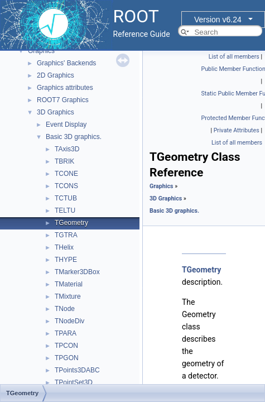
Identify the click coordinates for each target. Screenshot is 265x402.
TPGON (67, 358)
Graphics (41, 51)
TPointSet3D (74, 382)
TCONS (66, 186)
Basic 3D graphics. (74, 137)
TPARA (65, 333)
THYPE (66, 260)
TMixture (68, 296)
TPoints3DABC (77, 370)
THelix (64, 247)
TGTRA (66, 235)
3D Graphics (55, 112)
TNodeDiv (69, 321)
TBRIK (64, 161)
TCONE (66, 174)
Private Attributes (236, 130)
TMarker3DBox (77, 272)
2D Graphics (55, 75)
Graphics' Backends (66, 63)
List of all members (234, 56)
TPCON (66, 346)
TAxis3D (67, 149)
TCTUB (66, 198)
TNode (65, 309)
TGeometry (71, 223)
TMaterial (69, 284)
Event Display (66, 124)
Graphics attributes (65, 88)
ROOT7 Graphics (63, 100)
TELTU (65, 210)
